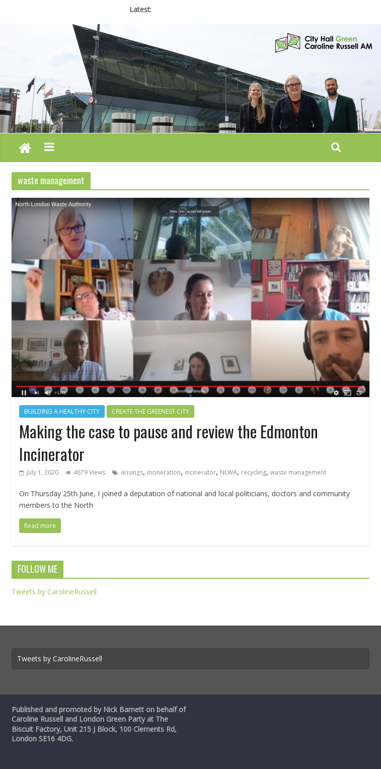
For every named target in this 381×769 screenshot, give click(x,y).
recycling (253, 472)
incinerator (200, 472)
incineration (164, 472)
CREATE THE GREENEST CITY (150, 411)
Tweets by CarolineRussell (54, 591)
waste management (298, 472)
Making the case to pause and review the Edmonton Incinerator (168, 442)
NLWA (228, 472)
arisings (132, 472)
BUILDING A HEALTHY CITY (62, 411)
